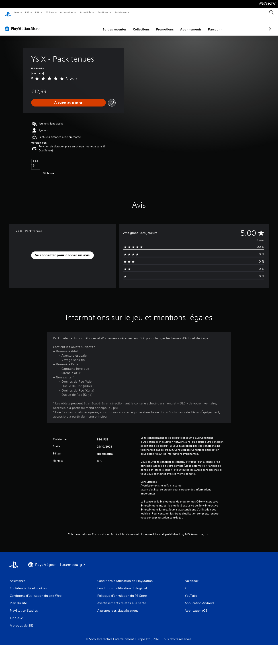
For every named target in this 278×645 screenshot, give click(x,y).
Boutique (103, 12)
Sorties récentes (91, 25)
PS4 (37, 12)
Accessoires (66, 12)
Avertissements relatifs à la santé (161, 481)
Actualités (85, 12)
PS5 (27, 12)
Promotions (141, 25)
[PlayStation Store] (23, 24)
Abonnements (167, 25)
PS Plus (49, 12)
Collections (117, 25)
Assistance (121, 12)
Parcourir (191, 25)
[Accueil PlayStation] (8, 12)
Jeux (16, 12)
